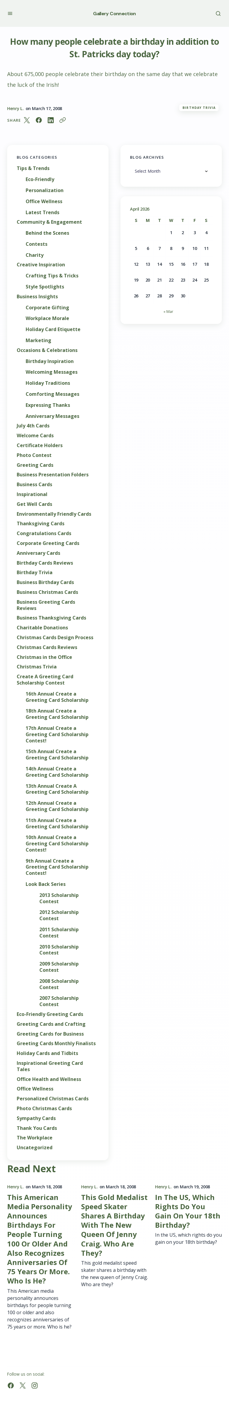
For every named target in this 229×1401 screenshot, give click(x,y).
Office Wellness (44, 201)
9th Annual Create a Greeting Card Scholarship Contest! (57, 867)
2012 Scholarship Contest (59, 915)
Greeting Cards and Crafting (51, 1024)
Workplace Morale (47, 318)
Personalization (45, 190)
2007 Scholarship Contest (59, 1001)
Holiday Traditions (48, 383)
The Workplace (34, 1138)
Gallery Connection (114, 13)
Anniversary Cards (38, 553)
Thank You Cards (37, 1128)
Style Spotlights (45, 287)
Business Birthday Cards (45, 582)
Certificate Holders (40, 445)
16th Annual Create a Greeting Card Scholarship (57, 697)
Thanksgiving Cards (40, 523)
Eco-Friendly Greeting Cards (50, 1014)
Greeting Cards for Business (50, 1034)
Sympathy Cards (36, 1118)
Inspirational (32, 494)
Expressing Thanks (48, 405)
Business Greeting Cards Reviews (46, 605)
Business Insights (37, 297)
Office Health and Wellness (49, 1079)
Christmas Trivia (37, 667)
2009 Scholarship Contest (59, 967)
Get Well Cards (34, 504)
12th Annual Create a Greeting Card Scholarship (57, 806)
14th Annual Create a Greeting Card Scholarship (57, 772)
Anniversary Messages (52, 416)
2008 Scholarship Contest (59, 984)
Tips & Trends (33, 168)
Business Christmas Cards (47, 592)
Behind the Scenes (47, 233)
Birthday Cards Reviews (45, 563)
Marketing (38, 340)
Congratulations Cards (44, 533)
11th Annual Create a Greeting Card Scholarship (57, 823)
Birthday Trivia (199, 108)
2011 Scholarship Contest (59, 932)
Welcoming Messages (52, 372)
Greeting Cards (35, 465)
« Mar (168, 311)
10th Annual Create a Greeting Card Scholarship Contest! (57, 843)
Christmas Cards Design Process (55, 637)
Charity (35, 255)
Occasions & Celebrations (47, 350)
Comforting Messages (52, 394)
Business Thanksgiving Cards (51, 618)
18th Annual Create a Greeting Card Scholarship (57, 714)
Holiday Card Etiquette (53, 329)
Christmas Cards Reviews (47, 647)
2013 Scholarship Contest (59, 898)
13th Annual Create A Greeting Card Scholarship (57, 789)
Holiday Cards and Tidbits (47, 1053)
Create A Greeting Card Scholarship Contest (45, 680)
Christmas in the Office (44, 657)
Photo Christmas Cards (44, 1108)
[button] (10, 13)
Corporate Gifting (47, 308)
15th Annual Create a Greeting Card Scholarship (57, 754)
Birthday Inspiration (50, 361)
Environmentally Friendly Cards (54, 514)
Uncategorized (34, 1147)
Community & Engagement (49, 222)
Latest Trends (42, 212)
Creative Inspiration (41, 265)
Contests (36, 244)
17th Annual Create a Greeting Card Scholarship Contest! (57, 734)
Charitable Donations (42, 628)
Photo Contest (34, 455)
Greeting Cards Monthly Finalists (56, 1043)
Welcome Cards (35, 435)
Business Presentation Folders (53, 475)
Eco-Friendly (40, 179)
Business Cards (34, 484)
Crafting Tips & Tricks (52, 276)
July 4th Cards (33, 426)
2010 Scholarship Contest (59, 950)
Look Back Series (46, 884)
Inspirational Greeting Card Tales (50, 1066)
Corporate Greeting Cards (48, 543)
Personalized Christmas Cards (53, 1099)
